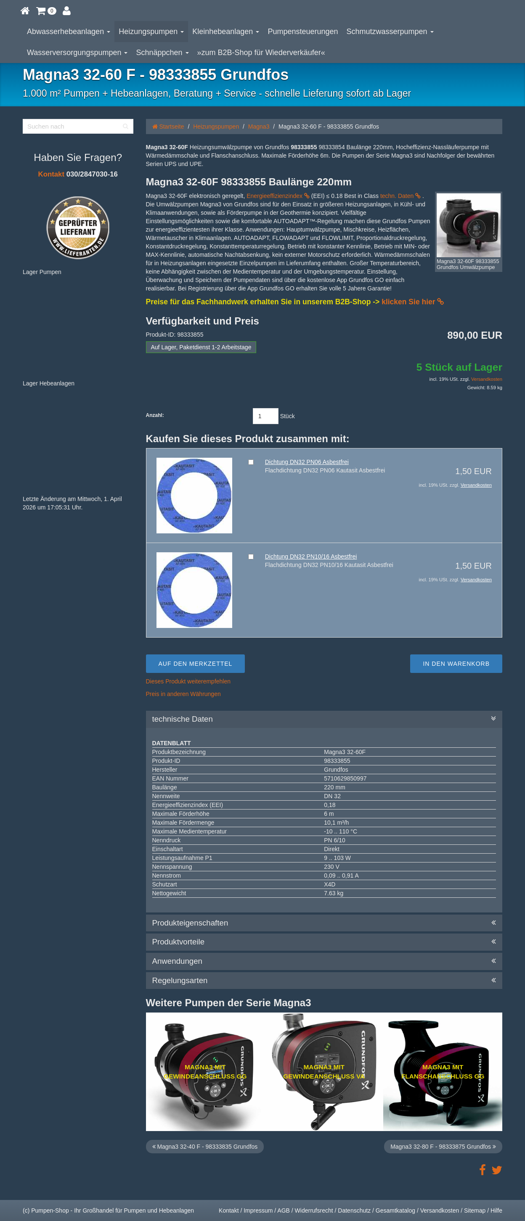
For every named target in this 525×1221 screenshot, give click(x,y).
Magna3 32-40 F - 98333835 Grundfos (205, 1146)
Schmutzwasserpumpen (390, 31)
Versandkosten (486, 379)
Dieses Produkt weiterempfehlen (188, 681)
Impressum (258, 1210)
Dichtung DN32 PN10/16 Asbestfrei (311, 556)
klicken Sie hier (413, 302)
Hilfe (496, 1210)
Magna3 (259, 126)
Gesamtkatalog (395, 1210)
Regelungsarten (324, 980)
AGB (283, 1210)
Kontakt (51, 174)
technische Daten (324, 719)
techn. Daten (400, 196)
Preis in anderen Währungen (183, 694)
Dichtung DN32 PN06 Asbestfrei (307, 462)
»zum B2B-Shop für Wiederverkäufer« (261, 52)
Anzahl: (155, 415)
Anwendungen (324, 961)
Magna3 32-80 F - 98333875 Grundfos (443, 1146)
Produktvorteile (324, 942)
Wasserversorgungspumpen (77, 52)
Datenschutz (354, 1210)
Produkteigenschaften (324, 923)
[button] (46, 10)
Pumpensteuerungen (303, 31)
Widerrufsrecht (314, 1210)
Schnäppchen (162, 52)
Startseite (168, 126)
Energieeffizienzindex (278, 196)
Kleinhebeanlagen (225, 31)
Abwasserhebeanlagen (68, 31)
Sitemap (474, 1210)
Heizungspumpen (151, 31)
